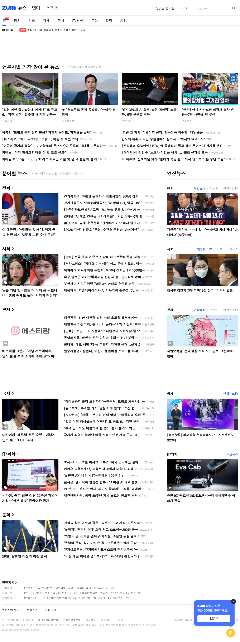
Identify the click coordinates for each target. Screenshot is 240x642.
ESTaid (8, 629)
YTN (219, 249)
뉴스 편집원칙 (10, 620)
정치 (17, 20)
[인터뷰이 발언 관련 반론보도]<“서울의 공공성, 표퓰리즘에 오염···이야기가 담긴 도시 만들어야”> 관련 (82, 592)
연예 (36, 8)
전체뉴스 (32, 610)
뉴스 (22, 8)
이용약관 (28, 620)
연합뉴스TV (68, 120)
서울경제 (7, 120)
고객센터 (106, 620)
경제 (46, 20)
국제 (61, 20)
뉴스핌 (214, 188)
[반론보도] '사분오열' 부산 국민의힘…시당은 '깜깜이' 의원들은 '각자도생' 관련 (69, 588)
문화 (94, 20)
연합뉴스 (187, 120)
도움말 (119, 620)
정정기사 (8, 582)
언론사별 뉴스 (10, 610)
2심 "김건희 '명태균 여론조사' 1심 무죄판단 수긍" (57, 30)
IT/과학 (77, 20)
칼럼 (109, 20)
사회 (31, 20)
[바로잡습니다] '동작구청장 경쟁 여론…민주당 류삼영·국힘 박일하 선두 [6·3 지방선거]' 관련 (77, 597)
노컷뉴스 (199, 188)
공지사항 (91, 620)
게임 (123, 20)
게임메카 (127, 120)
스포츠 (52, 8)
